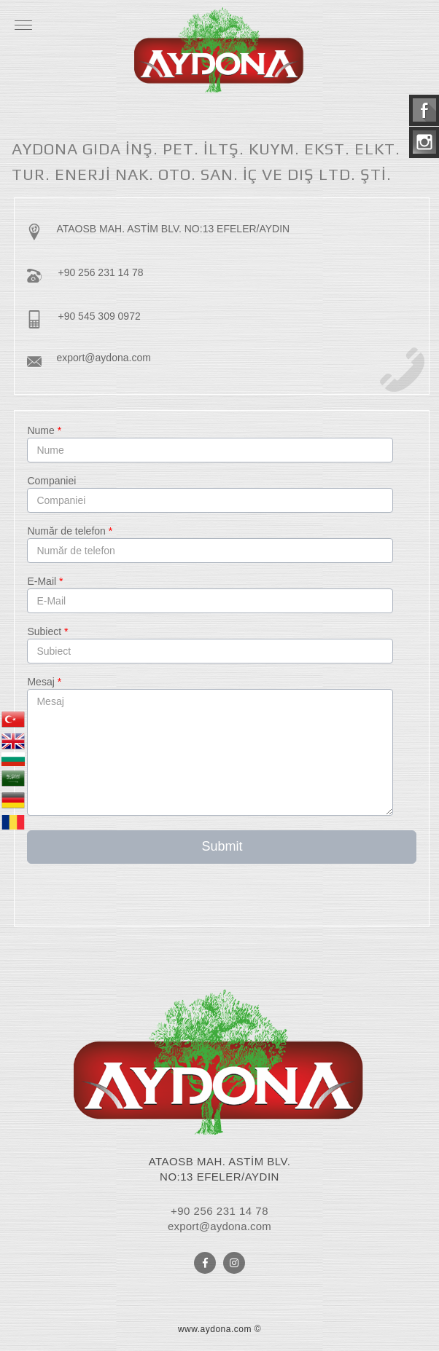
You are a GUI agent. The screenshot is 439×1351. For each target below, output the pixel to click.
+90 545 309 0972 (99, 316)
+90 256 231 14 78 (100, 272)
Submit (221, 846)
